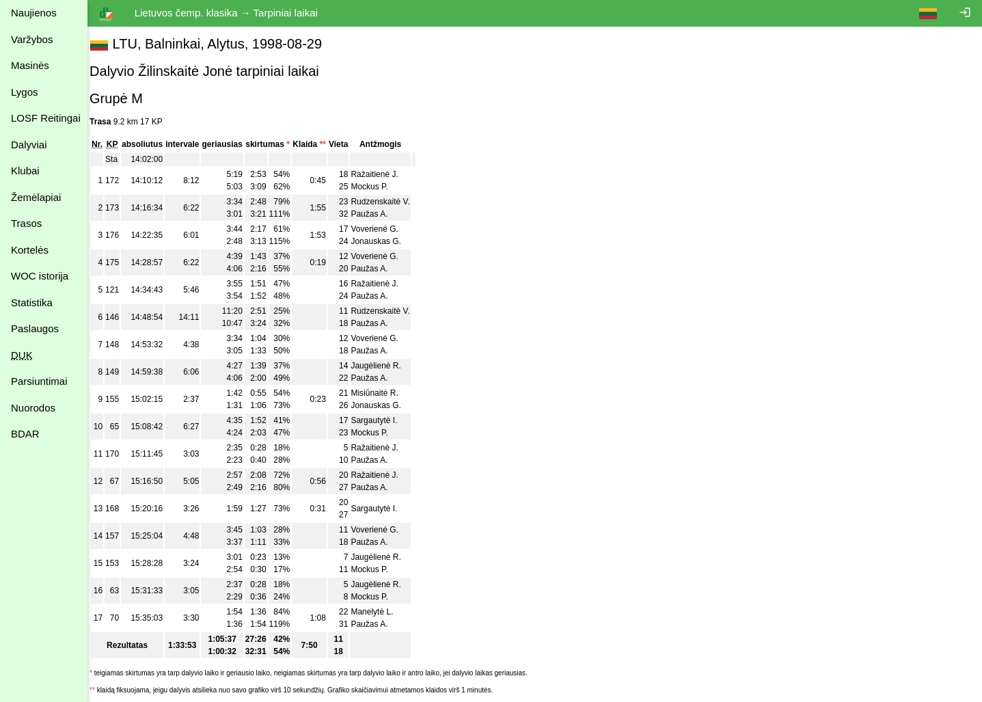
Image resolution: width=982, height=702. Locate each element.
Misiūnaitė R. (383, 393)
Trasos (26, 223)
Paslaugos (35, 328)
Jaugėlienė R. (384, 365)
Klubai (25, 170)
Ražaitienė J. (383, 174)
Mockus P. (377, 186)
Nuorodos (33, 408)
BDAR (25, 434)
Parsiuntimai (39, 381)
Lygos (24, 92)
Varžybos (32, 39)
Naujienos (34, 12)
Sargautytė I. (382, 420)
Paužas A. (377, 214)
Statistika (32, 302)
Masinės (30, 65)
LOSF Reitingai (46, 118)
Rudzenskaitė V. (388, 201)
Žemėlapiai (36, 197)
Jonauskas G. (384, 241)
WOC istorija (39, 276)
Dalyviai (29, 144)
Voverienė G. (383, 229)
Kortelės (30, 250)
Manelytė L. (380, 612)
